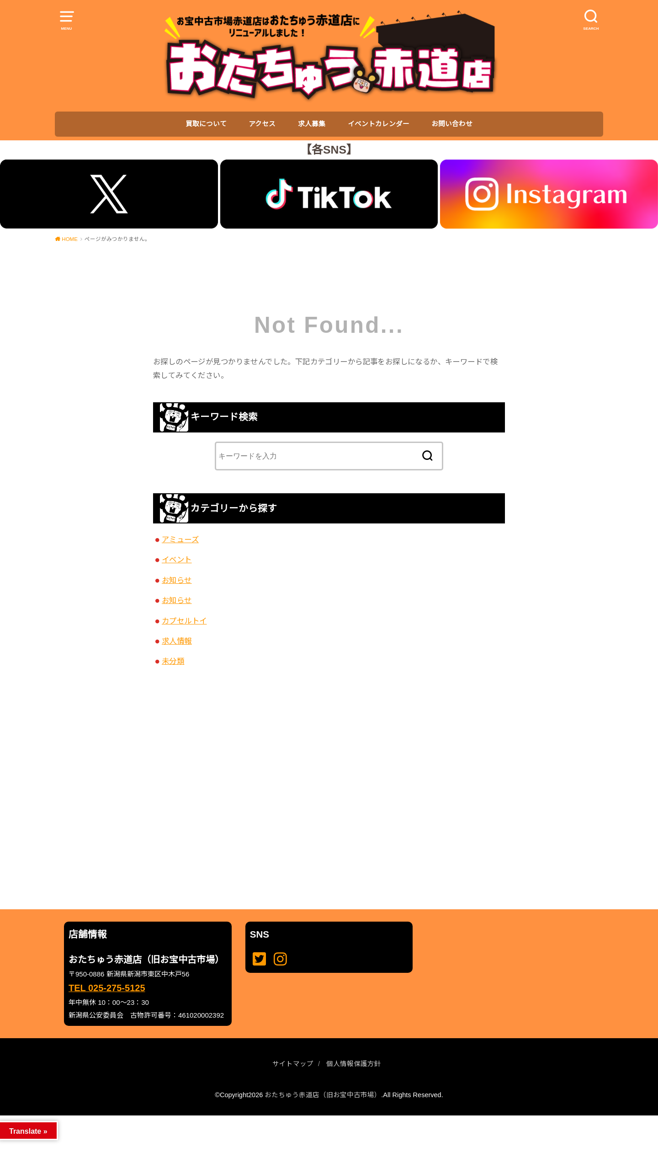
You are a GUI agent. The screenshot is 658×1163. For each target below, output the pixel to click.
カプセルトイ (184, 621)
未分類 (173, 661)
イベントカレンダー (378, 124)
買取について (206, 124)
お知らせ (177, 580)
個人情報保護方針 (353, 1063)
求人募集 (311, 124)
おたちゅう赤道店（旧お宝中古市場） (323, 1095)
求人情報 (177, 641)
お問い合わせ (451, 124)
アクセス (262, 124)
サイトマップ (292, 1063)
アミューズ (180, 539)
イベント (177, 559)
